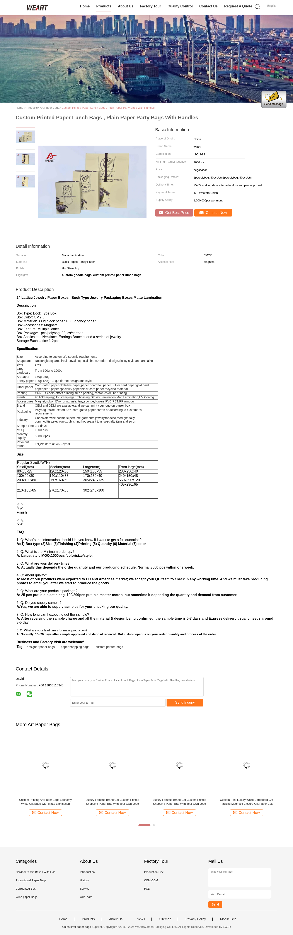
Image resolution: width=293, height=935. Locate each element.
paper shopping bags (75, 647)
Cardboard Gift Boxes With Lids (35, 872)
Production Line (154, 872)
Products (103, 6)
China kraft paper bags (76, 926)
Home (85, 6)
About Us (125, 6)
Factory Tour (150, 6)
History (84, 880)
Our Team (86, 897)
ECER (227, 926)
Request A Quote (238, 6)
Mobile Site (228, 919)
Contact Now (213, 213)
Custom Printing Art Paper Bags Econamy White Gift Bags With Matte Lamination (45, 801)
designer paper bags (41, 647)
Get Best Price (174, 213)
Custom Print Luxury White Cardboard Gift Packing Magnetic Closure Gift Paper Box (246, 801)
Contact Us (208, 6)
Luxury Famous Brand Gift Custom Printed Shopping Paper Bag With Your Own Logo (112, 801)
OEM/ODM (151, 880)
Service (84, 888)
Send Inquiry (185, 702)
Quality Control (180, 6)
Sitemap (165, 919)
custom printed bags (109, 647)
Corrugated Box (26, 888)
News (141, 919)
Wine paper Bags (26, 897)
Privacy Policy (196, 919)
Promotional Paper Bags (31, 880)
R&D (147, 888)
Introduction (87, 872)
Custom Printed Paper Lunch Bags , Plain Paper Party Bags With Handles (108, 107)
